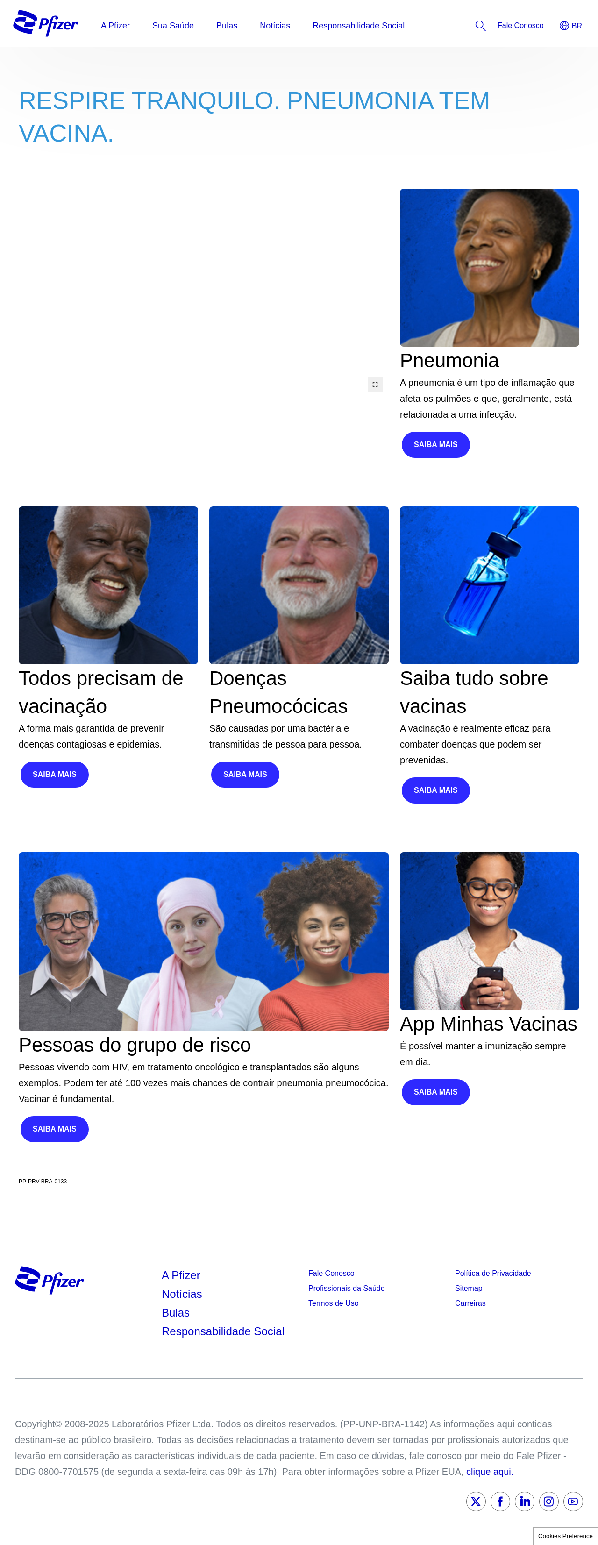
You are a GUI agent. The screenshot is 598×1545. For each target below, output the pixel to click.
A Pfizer (181, 1275)
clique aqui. (489, 1472)
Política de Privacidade (493, 1273)
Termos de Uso (333, 1303)
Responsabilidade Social (223, 1331)
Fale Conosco (331, 1273)
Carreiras (470, 1303)
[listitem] (521, 26)
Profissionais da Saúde (346, 1288)
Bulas (177, 1312)
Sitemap (469, 1288)
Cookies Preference (565, 1535)
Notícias (183, 1294)
